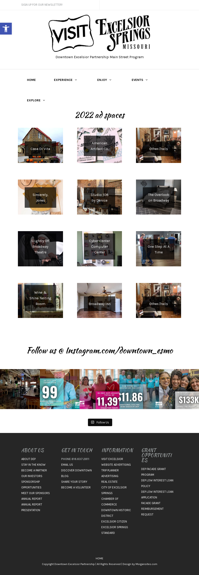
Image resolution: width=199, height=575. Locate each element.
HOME (31, 80)
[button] (6, 29)
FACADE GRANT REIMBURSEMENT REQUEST (152, 508)
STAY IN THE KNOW (33, 464)
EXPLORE (34, 100)
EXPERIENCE (63, 80)
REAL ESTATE (109, 481)
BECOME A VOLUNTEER (76, 487)
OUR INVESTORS (31, 476)
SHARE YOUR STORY (74, 481)
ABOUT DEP (28, 459)
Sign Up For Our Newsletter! (42, 4)
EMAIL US (67, 464)
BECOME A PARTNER (34, 470)
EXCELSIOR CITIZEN (114, 521)
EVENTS (137, 80)
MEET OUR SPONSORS (35, 493)
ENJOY (102, 80)
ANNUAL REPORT (31, 498)
